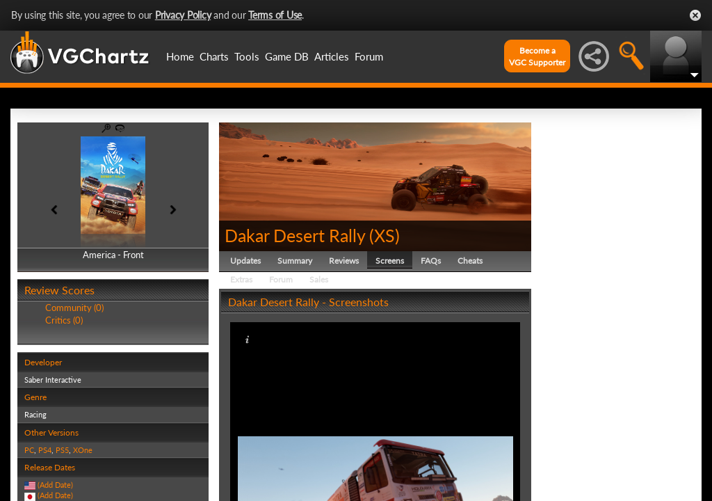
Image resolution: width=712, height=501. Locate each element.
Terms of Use (275, 15)
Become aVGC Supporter (537, 56)
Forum (369, 56)
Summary (294, 260)
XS (384, 235)
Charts (214, 56)
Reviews (344, 260)
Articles (331, 56)
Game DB (287, 56)
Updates (245, 260)
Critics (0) (64, 320)
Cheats (470, 260)
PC (29, 449)
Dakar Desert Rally (295, 235)
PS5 (62, 449)
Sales (318, 279)
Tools (246, 56)
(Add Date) (55, 484)
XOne (82, 449)
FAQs (431, 260)
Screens (389, 260)
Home (180, 56)
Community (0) (74, 307)
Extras (241, 279)
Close (695, 15)
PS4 (44, 449)
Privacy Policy (183, 15)
